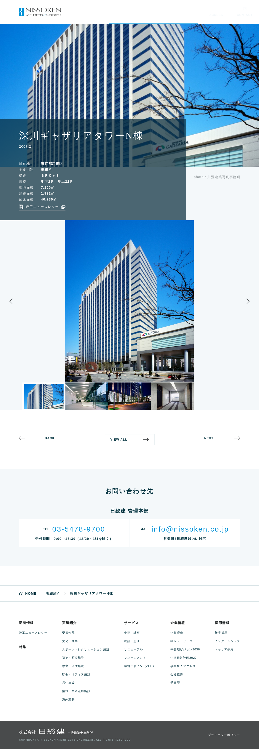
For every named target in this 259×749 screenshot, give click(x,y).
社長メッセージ (181, 641)
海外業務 (68, 699)
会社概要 (176, 674)
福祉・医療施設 (73, 657)
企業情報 (177, 623)
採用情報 (222, 623)
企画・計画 (132, 632)
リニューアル (133, 649)
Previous (15, 301)
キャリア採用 (224, 649)
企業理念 (176, 632)
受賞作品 (68, 632)
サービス (131, 623)
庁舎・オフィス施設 (76, 674)
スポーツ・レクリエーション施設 (85, 649)
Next (243, 301)
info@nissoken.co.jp (190, 529)
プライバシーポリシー (224, 735)
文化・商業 (70, 641)
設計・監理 (132, 641)
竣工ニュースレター (33, 632)
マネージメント (135, 657)
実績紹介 (69, 623)
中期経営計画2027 (183, 657)
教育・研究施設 (73, 666)
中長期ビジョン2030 (185, 649)
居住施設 (68, 682)
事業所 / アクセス (183, 666)
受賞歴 (175, 682)
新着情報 (26, 623)
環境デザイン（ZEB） (140, 666)
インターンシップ (227, 641)
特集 (22, 647)
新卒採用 (221, 632)
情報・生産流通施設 (76, 691)
